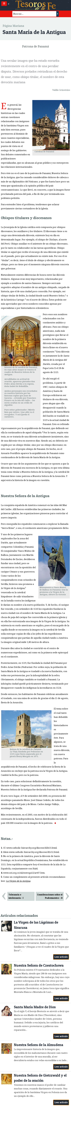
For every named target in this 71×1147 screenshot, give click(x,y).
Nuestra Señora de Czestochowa (39, 965)
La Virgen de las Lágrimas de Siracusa (36, 925)
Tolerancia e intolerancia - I (15, 896)
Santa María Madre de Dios (35, 1007)
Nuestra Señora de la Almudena (38, 1045)
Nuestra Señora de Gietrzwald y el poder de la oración (40, 1078)
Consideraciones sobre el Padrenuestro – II (50, 896)
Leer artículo (61, 957)
